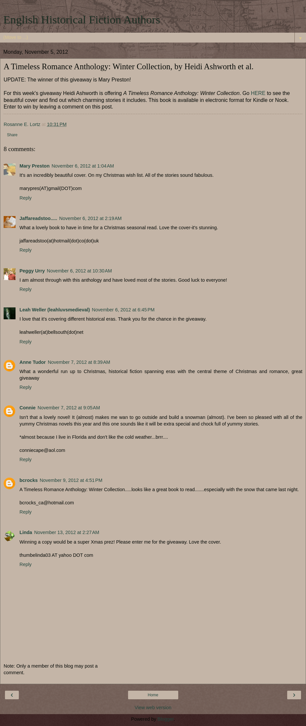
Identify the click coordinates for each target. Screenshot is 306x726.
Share (12, 135)
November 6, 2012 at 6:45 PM (123, 309)
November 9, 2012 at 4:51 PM (71, 480)
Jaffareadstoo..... (38, 218)
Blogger (165, 719)
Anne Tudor (32, 362)
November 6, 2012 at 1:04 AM (82, 166)
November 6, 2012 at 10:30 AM (79, 270)
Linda (25, 532)
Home (153, 695)
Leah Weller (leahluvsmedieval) (54, 309)
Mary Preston (34, 166)
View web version (153, 707)
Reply (25, 198)
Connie (27, 407)
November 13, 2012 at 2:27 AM (66, 532)
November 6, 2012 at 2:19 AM (90, 218)
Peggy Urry (32, 270)
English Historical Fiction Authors (81, 19)
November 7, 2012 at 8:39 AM (79, 362)
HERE (258, 93)
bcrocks (28, 480)
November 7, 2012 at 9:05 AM (69, 407)
